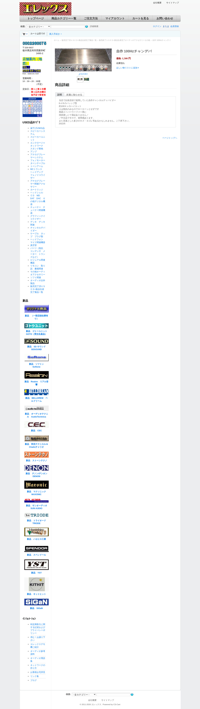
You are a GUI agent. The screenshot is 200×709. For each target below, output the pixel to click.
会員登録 (174, 26)
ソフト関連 (35, 277)
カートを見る (140, 18)
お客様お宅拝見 (37, 672)
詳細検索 (94, 26)
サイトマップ (172, 2)
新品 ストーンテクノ (36, 460)
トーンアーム (36, 166)
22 (29, 110)
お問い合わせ (164, 18)
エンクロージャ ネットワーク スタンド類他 (38, 146)
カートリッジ (37, 189)
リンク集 (34, 676)
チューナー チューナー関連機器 (37, 210)
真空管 (33, 245)
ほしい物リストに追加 (126, 68)
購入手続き (54, 34)
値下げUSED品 (37, 128)
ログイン (157, 26)
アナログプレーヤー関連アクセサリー (37, 184)
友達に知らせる (74, 94)
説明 (59, 94)
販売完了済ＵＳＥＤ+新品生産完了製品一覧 (79, 40)
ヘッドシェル (36, 192)
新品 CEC (37, 430)
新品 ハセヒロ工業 (36, 539)
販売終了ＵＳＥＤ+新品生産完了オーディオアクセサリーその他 (124, 40)
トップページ (35, 18)
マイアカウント (115, 18)
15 (29, 108)
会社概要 (157, 2)
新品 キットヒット (36, 594)
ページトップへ (169, 138)
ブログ (33, 680)
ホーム (56, 40)
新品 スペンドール (36, 555)
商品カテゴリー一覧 (63, 18)
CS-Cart (116, 704)
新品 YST (36, 573)
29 (29, 113)
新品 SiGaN (36, 608)
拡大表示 (84, 74)
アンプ (33, 151)
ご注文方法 (91, 18)
